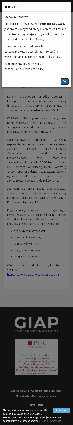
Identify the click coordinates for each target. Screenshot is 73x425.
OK (64, 81)
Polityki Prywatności (51, 421)
